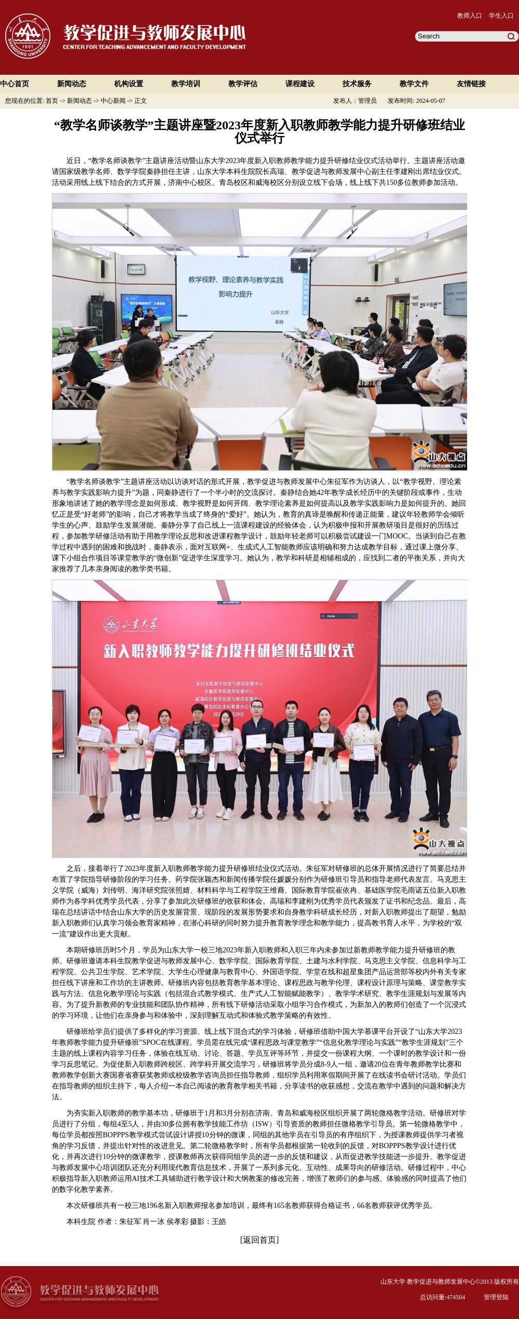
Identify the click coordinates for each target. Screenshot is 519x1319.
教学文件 (414, 84)
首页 (53, 100)
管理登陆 (496, 1297)
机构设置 (128, 84)
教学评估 (242, 84)
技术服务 (357, 84)
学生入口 (501, 15)
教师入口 (469, 15)
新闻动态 (71, 84)
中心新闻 (114, 100)
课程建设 (300, 84)
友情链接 (471, 84)
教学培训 (185, 84)
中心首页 (14, 84)
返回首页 (259, 1239)
